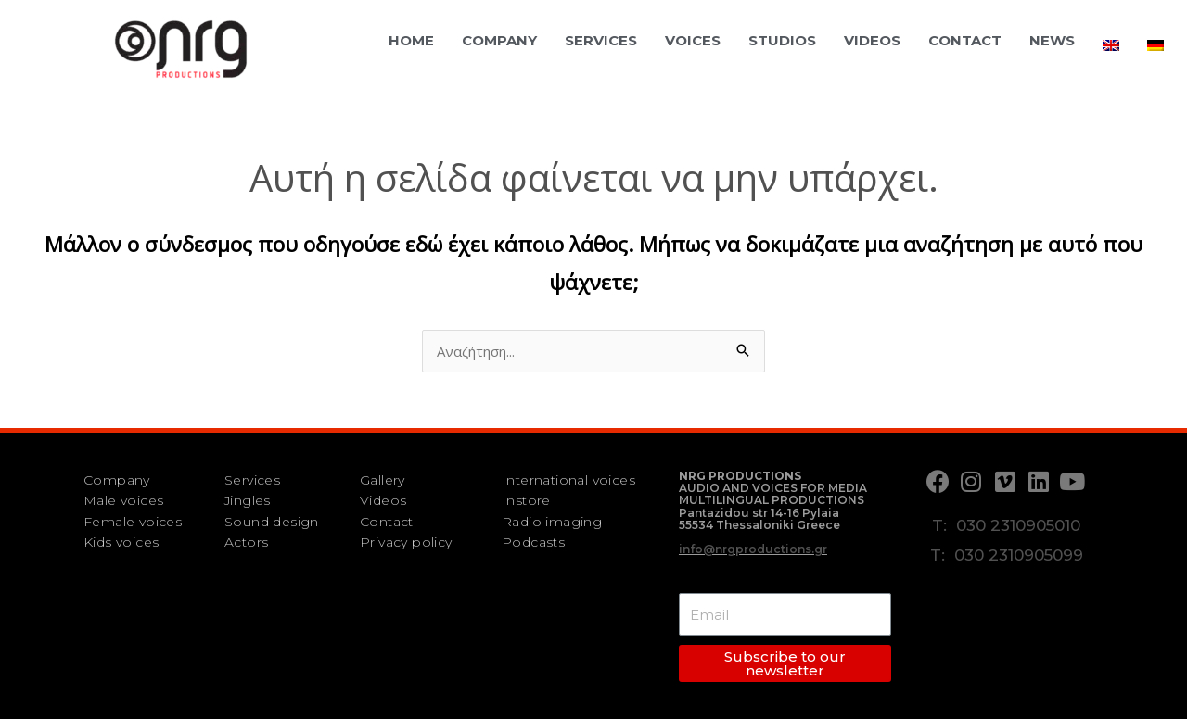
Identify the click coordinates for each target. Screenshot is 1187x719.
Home (411, 40)
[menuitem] (1111, 45)
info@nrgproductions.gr (753, 549)
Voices (693, 40)
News (1052, 40)
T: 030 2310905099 (1006, 555)
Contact (965, 40)
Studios (782, 40)
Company (499, 40)
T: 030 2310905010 (1006, 525)
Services (601, 40)
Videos (872, 40)
